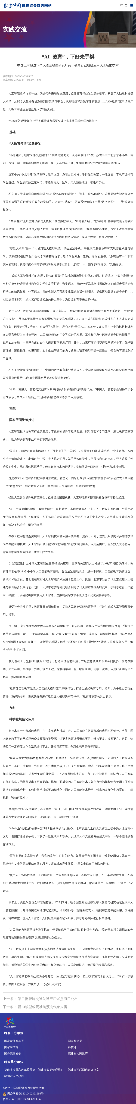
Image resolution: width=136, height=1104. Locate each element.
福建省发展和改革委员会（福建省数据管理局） (33, 1069)
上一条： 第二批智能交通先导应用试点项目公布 (40, 999)
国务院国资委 (12, 1053)
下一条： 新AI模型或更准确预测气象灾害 (35, 1007)
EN (122, 5)
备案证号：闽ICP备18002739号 (22, 1099)
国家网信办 (11, 1047)
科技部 (72, 1047)
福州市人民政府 (14, 1076)
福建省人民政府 (78, 1053)
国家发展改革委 (14, 1040)
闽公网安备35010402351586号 (25, 1093)
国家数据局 (75, 1040)
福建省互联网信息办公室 (83, 1069)
